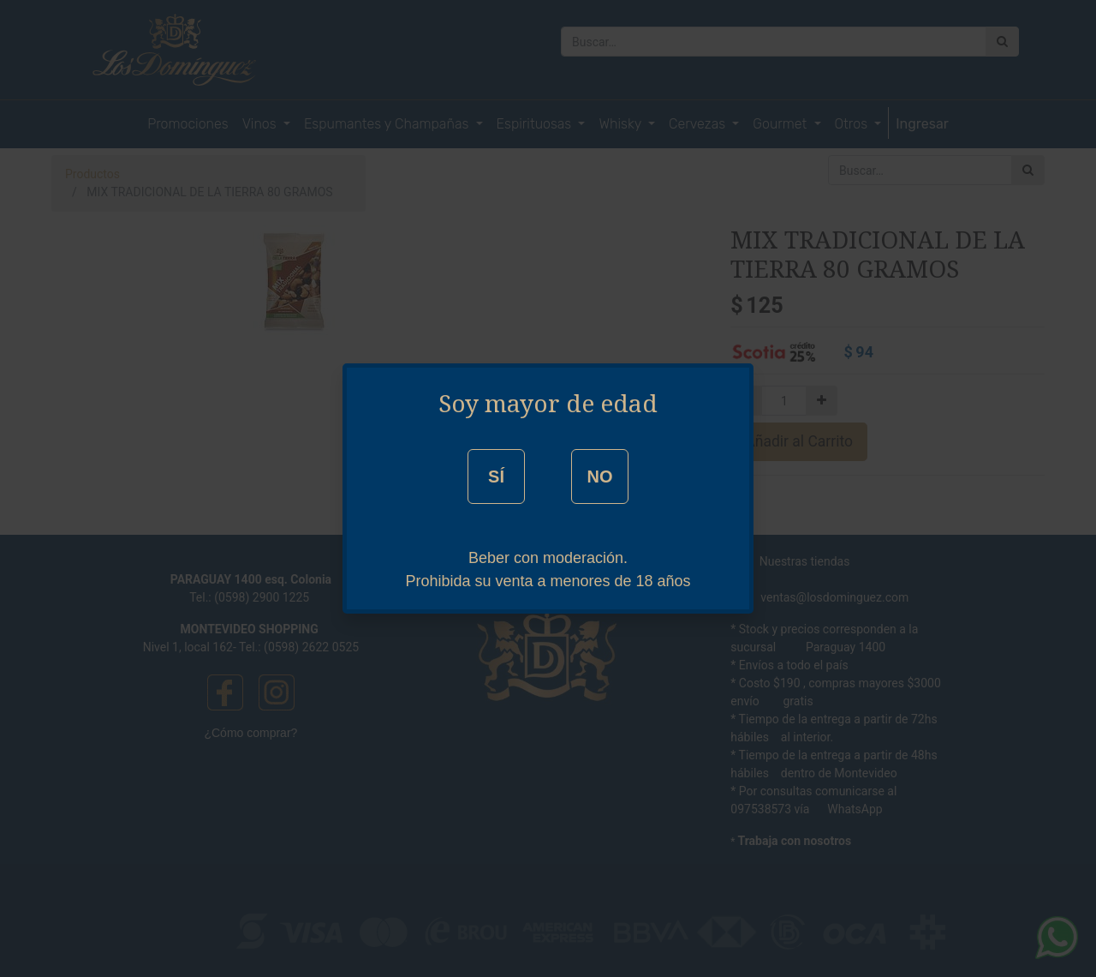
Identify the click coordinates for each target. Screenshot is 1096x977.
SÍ (496, 476)
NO (599, 476)
